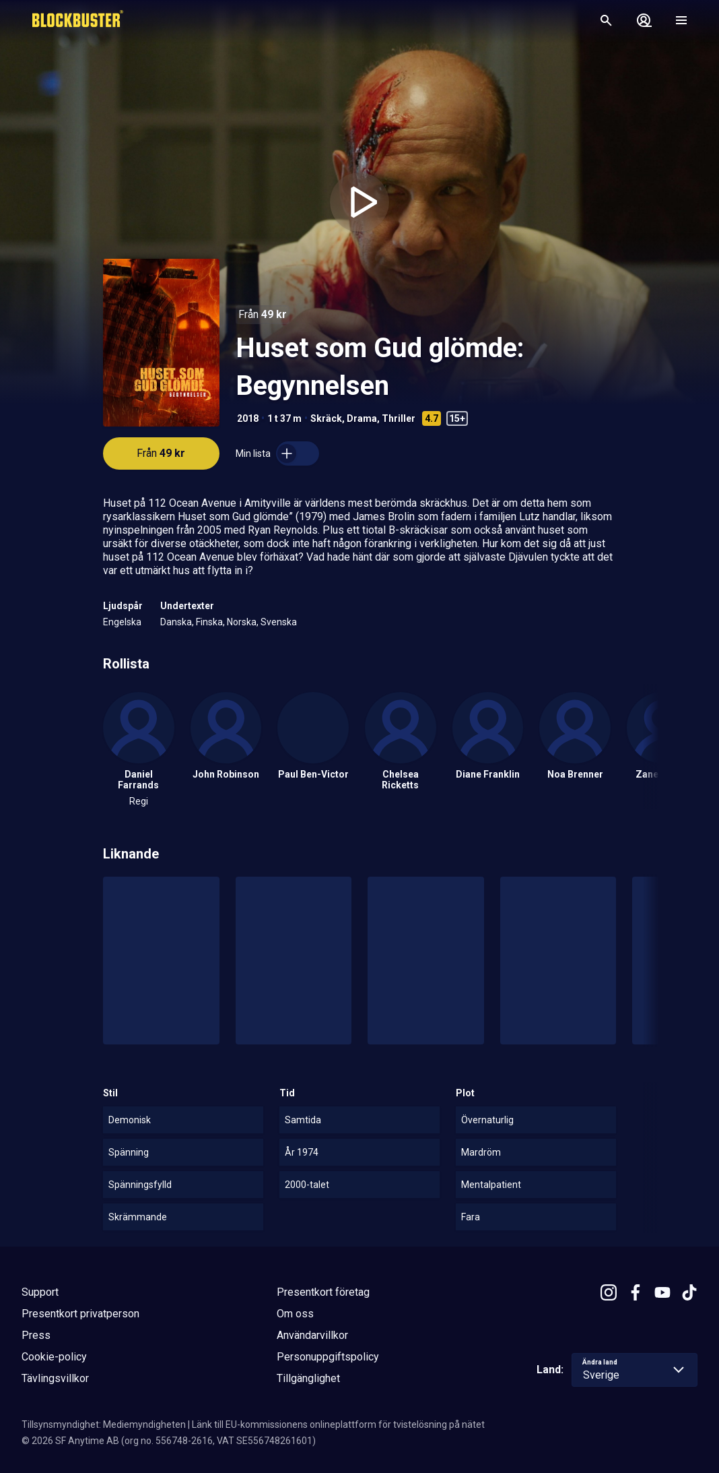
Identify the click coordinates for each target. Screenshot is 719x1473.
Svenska (279, 622)
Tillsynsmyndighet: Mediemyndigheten (104, 1424)
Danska (176, 622)
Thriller (398, 418)
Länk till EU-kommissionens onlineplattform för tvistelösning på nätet (338, 1424)
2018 (248, 418)
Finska (209, 622)
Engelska (122, 622)
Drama (362, 418)
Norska (241, 622)
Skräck (326, 418)
